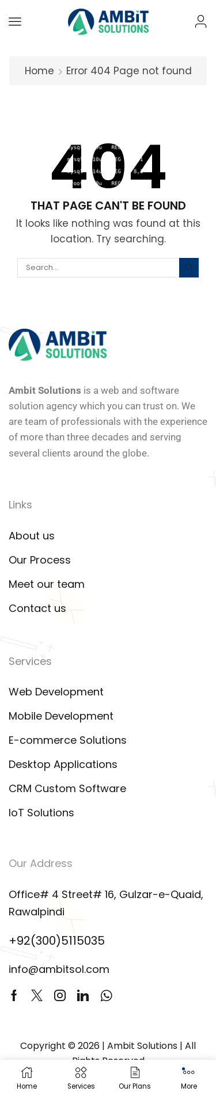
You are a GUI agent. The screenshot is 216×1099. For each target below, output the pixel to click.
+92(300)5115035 (57, 941)
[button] (15, 21)
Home (39, 71)
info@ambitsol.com (59, 969)
